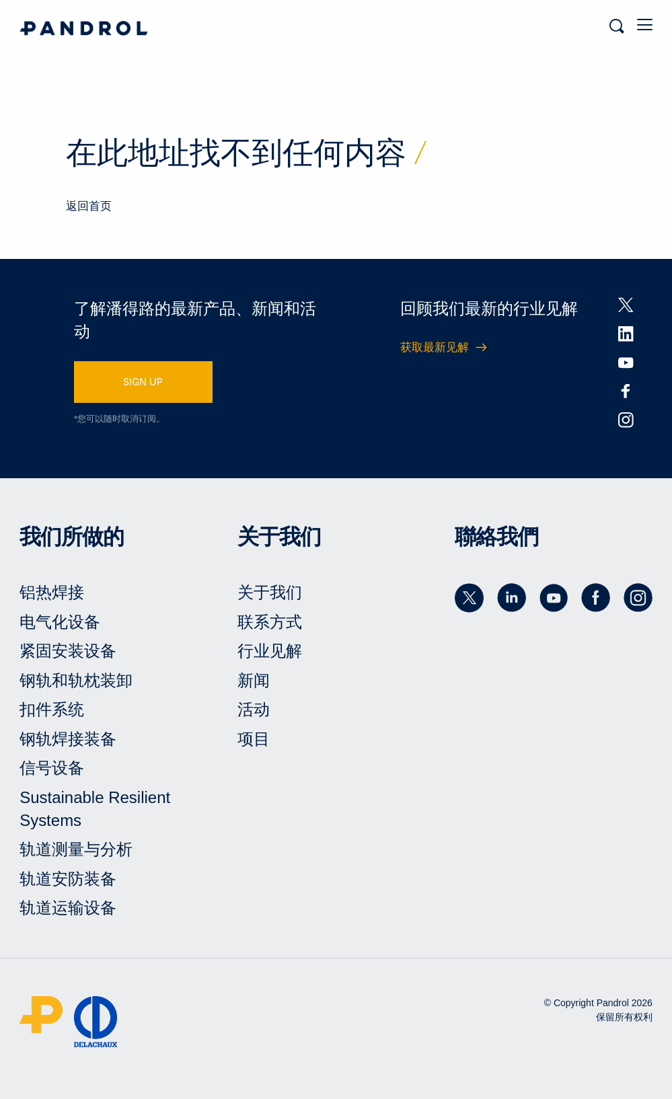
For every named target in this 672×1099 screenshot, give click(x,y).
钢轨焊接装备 (68, 739)
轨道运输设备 (68, 908)
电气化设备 (60, 622)
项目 (253, 739)
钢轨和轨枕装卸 (76, 680)
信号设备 (52, 768)
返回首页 (89, 206)
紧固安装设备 (68, 651)
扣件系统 (52, 709)
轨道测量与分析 (76, 849)
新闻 (253, 680)
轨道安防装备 (68, 879)
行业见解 (269, 651)
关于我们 (269, 592)
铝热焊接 (52, 592)
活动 (253, 709)
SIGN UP (143, 381)
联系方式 (269, 622)
